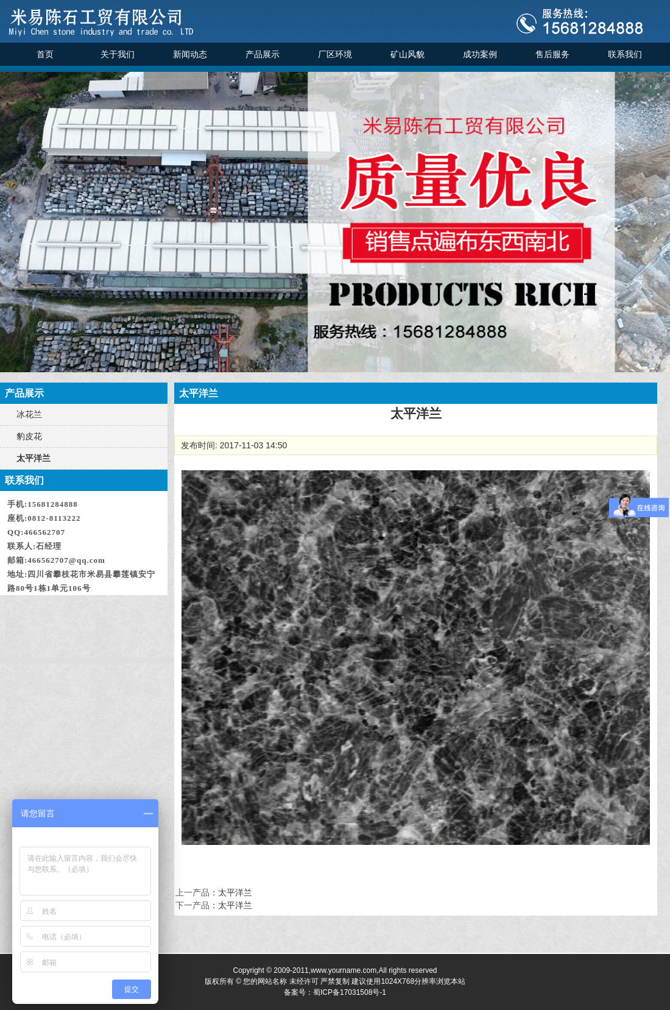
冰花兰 (29, 414)
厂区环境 (335, 54)
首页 (45, 54)
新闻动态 (190, 54)
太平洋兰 (33, 458)
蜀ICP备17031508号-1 (349, 992)
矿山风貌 (407, 54)
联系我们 (625, 54)
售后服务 (552, 54)
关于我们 (117, 54)
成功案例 (480, 54)
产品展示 (262, 54)
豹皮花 (29, 436)
